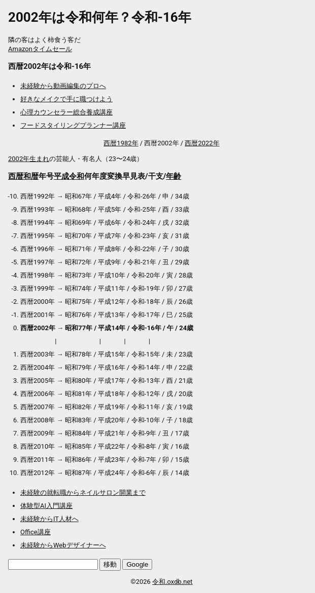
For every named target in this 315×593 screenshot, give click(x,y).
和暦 (31, 176)
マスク (112, 341)
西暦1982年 (120, 143)
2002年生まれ (28, 159)
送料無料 (165, 341)
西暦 (15, 176)
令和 (76, 176)
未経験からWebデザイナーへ (63, 545)
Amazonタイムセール (40, 49)
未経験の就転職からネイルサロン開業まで (83, 492)
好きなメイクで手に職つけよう (66, 99)
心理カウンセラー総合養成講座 (66, 112)
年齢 (173, 176)
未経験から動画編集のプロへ (63, 86)
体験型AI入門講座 (46, 505)
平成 (61, 176)
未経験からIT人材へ (49, 519)
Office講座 (35, 532)
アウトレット (78, 341)
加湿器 (137, 341)
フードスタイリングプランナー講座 (73, 125)
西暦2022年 (202, 143)
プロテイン (36, 341)
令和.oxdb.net (172, 581)
